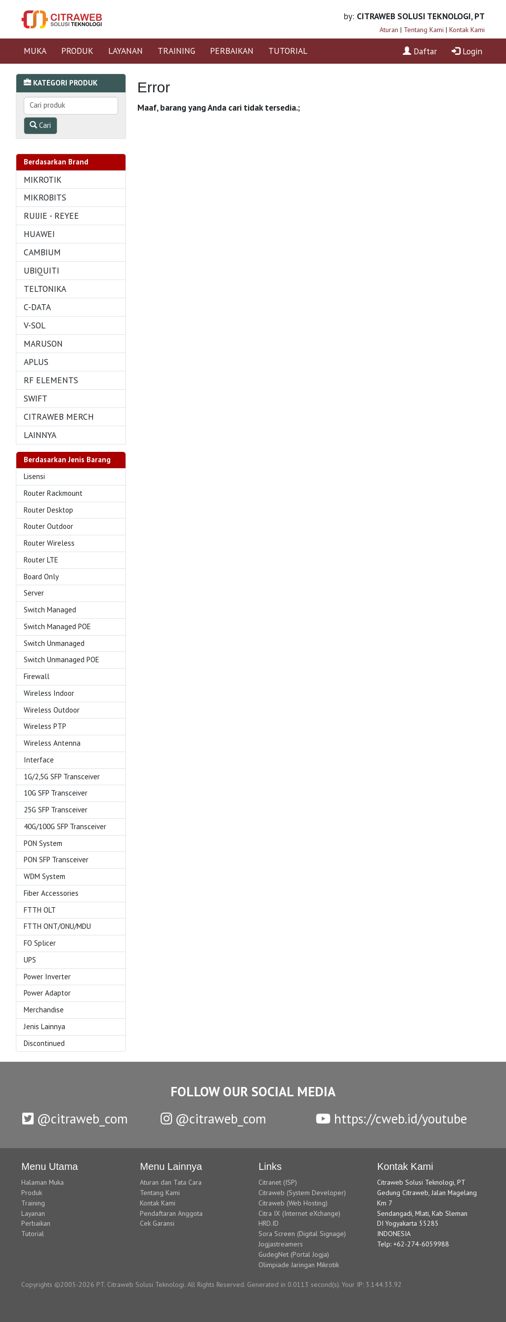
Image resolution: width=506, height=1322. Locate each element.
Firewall (36, 676)
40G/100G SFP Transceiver (65, 826)
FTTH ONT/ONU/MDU (57, 926)
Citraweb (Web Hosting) (293, 1203)
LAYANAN (125, 50)
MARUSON (43, 343)
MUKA (35, 50)
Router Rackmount (53, 493)
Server (34, 593)
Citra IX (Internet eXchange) (299, 1213)
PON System (43, 843)
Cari (40, 125)
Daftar (420, 51)
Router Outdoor (48, 526)
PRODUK (77, 50)
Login (467, 51)
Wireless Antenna (52, 743)
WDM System (44, 876)
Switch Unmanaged (54, 643)
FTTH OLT (40, 910)
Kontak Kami (467, 29)
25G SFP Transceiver (55, 809)
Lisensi (34, 476)
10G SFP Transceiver (55, 793)
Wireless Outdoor (52, 710)
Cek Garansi (157, 1223)
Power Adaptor (47, 993)
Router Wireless (49, 543)
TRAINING (176, 50)
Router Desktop (48, 510)
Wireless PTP (45, 726)
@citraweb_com (75, 1118)
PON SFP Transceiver (56, 859)
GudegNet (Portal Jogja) (293, 1254)
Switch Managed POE (57, 626)
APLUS (36, 361)
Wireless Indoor (49, 693)
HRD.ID (268, 1223)
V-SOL (34, 325)
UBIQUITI (41, 270)
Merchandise (44, 1009)
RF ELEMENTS (51, 380)
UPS (30, 959)
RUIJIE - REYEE (51, 215)
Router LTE (41, 559)
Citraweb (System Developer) (302, 1192)
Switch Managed (50, 609)
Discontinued (44, 1043)
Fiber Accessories (51, 893)
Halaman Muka (42, 1182)
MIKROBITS (45, 197)
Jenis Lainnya (44, 1026)
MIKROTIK (43, 179)
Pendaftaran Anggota (171, 1213)
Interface (39, 759)
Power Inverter (47, 976)
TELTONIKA (45, 288)
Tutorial (32, 1233)
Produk (31, 1192)
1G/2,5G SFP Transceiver (62, 776)
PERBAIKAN (231, 50)
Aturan (389, 29)
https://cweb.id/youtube (391, 1118)
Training (33, 1203)
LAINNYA (40, 435)
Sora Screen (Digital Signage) (302, 1233)
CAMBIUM (42, 252)
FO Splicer (40, 943)
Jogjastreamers (280, 1244)
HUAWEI (39, 234)
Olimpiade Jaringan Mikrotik (298, 1264)
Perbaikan (35, 1223)
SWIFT (35, 398)
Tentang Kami (424, 29)
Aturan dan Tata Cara (171, 1182)
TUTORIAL (287, 50)
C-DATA (37, 307)
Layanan (33, 1213)
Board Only (41, 576)
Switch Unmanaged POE (61, 659)
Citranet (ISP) (277, 1182)
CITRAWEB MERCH (59, 416)
